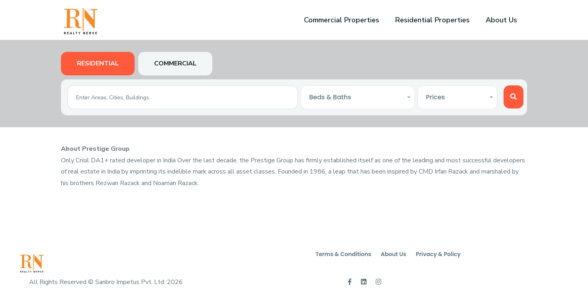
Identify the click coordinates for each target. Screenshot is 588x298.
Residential (98, 63)
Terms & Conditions (343, 254)
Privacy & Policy (438, 254)
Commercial (175, 63)
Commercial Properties (341, 20)
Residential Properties (432, 20)
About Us (501, 20)
